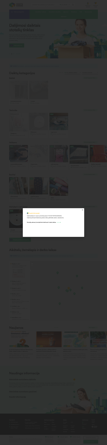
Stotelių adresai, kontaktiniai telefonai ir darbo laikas (41, 222)
